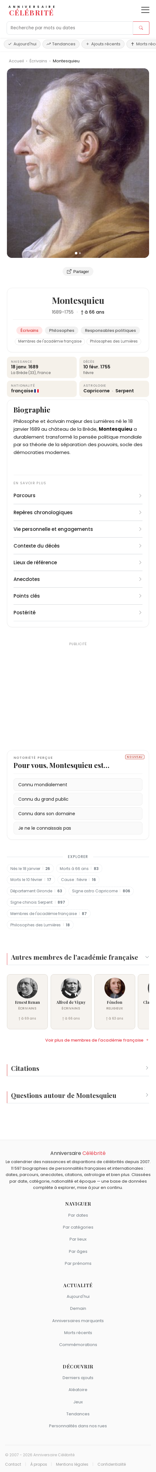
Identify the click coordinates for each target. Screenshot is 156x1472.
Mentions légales (72, 1464)
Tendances (61, 44)
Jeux (78, 1402)
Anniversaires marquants (78, 1320)
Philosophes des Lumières (114, 341)
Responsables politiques (110, 330)
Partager (78, 271)
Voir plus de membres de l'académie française (97, 1040)
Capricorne (97, 391)
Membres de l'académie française (49, 341)
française (22, 391)
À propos (38, 1464)
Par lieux (78, 1239)
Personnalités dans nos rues (78, 1426)
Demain (78, 1308)
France (44, 372)
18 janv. (19, 367)
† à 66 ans (92, 312)
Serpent (124, 391)
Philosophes (61, 330)
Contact (13, 1464)
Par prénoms (78, 1263)
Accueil (16, 61)
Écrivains (39, 61)
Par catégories (78, 1227)
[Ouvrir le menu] (145, 10)
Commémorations (78, 1344)
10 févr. (91, 367)
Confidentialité (112, 1464)
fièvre (88, 372)
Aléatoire (78, 1389)
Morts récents (78, 1332)
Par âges (78, 1251)
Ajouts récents (103, 44)
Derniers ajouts (78, 1377)
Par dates (78, 1215)
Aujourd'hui (22, 44)
